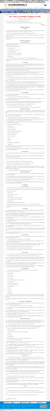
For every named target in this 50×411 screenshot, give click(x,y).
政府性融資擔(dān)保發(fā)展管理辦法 (12, 398)
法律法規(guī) (15, 14)
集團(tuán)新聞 (12, 14)
